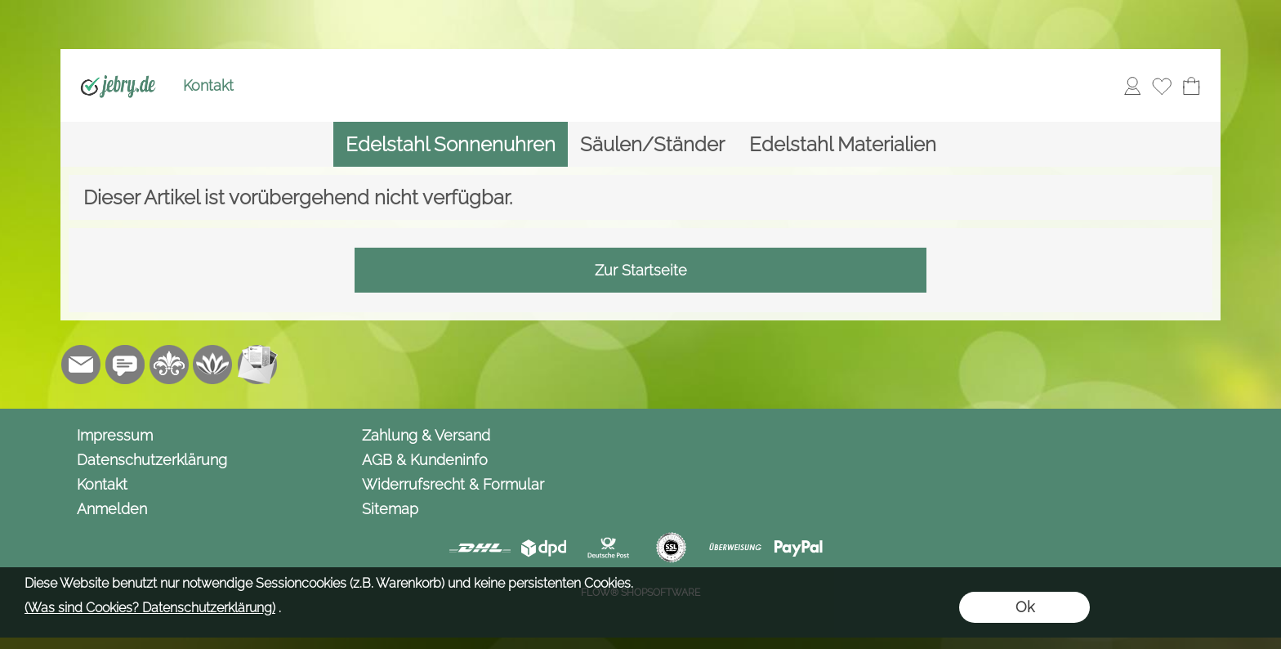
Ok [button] (1024, 606)
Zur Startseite (641, 270)
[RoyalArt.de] (169, 364)
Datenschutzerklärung (152, 459)
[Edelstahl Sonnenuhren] (450, 144)
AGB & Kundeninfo (425, 459)
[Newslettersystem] (257, 364)
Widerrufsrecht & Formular (453, 484)
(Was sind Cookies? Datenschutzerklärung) (150, 607)
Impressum (115, 435)
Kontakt (208, 85)
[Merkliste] (1161, 85)
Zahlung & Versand (426, 435)
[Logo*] (118, 66)
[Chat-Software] (125, 364)
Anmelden (112, 508)
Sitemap (390, 508)
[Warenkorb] (1191, 85)
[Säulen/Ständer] (652, 144)
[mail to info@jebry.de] (80, 364)
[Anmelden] (1132, 85)
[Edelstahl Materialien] (842, 144)
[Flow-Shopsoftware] (213, 364)
